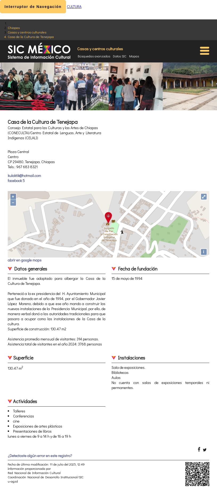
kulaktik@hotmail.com (24, 175)
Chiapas (14, 27)
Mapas (134, 56)
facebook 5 (16, 180)
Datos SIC (119, 56)
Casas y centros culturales (27, 32)
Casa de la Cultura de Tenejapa (31, 36)
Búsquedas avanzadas (94, 56)
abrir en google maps (25, 260)
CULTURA (74, 6)
